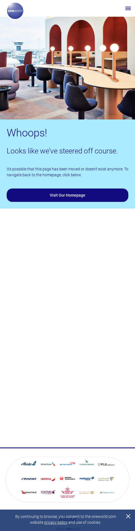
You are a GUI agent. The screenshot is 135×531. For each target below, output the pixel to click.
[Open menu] (128, 8)
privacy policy (56, 522)
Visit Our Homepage (67, 195)
